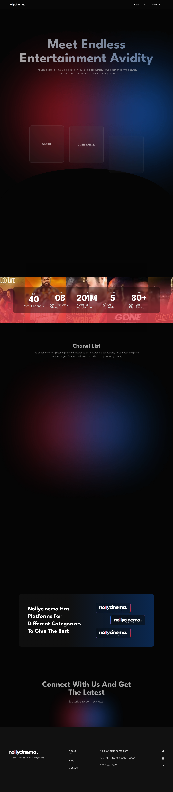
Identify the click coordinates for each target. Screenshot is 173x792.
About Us (139, 4)
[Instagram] (163, 758)
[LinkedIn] (163, 765)
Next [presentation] (151, 418)
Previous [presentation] (22, 418)
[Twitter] (163, 751)
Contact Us (156, 4)
